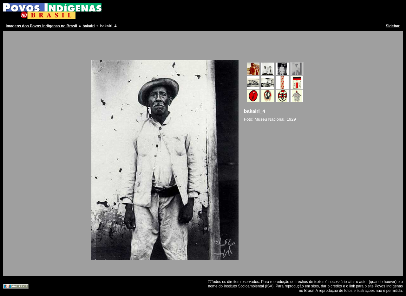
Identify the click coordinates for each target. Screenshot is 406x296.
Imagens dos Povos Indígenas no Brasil (41, 26)
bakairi (88, 26)
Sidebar (393, 26)
